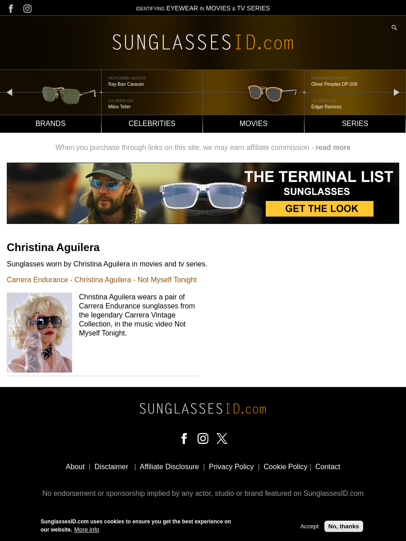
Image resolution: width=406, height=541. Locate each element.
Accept (309, 526)
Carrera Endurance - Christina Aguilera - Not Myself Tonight (102, 280)
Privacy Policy (231, 467)
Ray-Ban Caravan (126, 84)
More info (86, 530)
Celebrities (152, 123)
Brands (51, 123)
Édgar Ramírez (326, 106)
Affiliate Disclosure (169, 467)
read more (333, 147)
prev (9, 92)
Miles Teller (119, 106)
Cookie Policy (286, 467)
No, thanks (343, 526)
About (75, 467)
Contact (327, 467)
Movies (254, 123)
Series (355, 123)
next (396, 92)
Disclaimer (112, 467)
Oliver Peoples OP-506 (334, 84)
